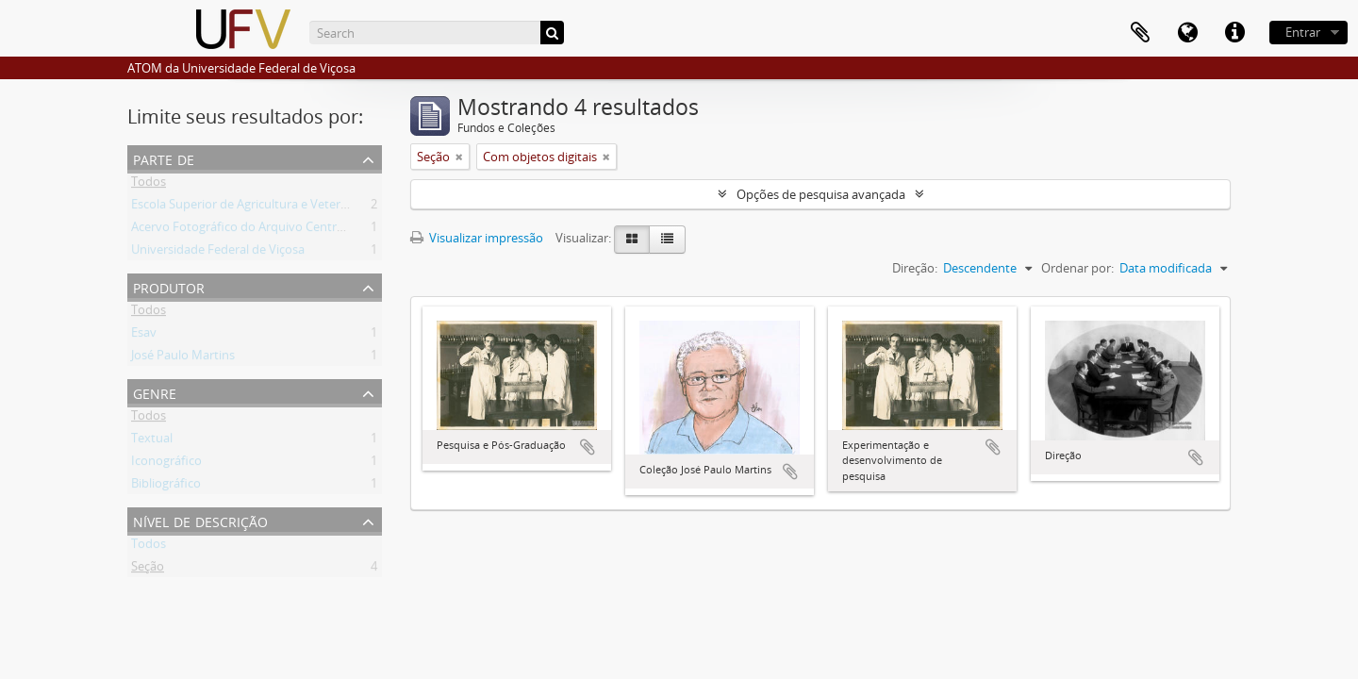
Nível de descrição (200, 520)
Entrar (1302, 32)
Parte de (163, 158)
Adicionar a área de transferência (587, 447)
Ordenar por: (1077, 267)
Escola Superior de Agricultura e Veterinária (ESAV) (270, 207)
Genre (154, 392)
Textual (152, 441)
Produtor (169, 286)
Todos (148, 184)
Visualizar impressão (476, 237)
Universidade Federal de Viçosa (218, 252)
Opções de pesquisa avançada (821, 194)
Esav (144, 335)
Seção (147, 569)
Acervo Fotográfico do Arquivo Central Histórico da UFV (286, 230)
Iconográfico (166, 463)
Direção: (914, 267)
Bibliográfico (166, 486)
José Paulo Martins (183, 358)
